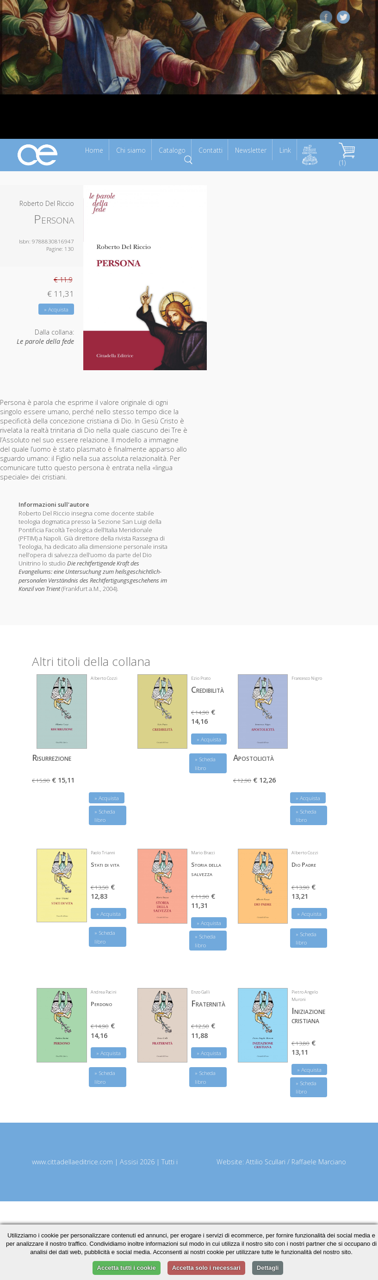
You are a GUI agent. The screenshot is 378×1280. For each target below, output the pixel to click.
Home (94, 150)
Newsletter (250, 150)
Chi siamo (131, 150)
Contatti (210, 150)
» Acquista (56, 309)
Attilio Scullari (265, 1161)
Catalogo (172, 150)
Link (285, 150)
